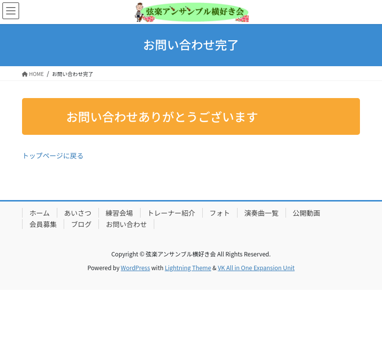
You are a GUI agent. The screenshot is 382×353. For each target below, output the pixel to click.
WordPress (135, 267)
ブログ (81, 224)
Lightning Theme (188, 267)
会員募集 (43, 224)
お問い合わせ (126, 224)
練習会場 (119, 213)
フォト (220, 213)
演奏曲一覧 (261, 213)
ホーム (39, 213)
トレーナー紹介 (171, 213)
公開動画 (306, 213)
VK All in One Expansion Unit (256, 267)
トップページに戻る (53, 155)
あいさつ (78, 213)
